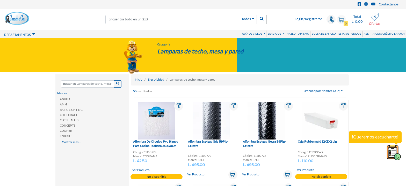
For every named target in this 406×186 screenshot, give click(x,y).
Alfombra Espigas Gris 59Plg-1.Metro (209, 125)
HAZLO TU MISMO (298, 34)
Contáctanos (388, 4)
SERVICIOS (275, 34)
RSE (366, 34)
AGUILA (65, 99)
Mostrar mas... (71, 142)
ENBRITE (66, 136)
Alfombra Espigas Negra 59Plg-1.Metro (264, 125)
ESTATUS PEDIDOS (349, 34)
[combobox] (172, 19)
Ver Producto (141, 170)
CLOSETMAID (69, 120)
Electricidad (156, 80)
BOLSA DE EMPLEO (324, 34)
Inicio (138, 80)
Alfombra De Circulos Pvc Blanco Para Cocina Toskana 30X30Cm (155, 125)
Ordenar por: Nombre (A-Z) (322, 91)
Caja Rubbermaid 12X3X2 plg (319, 123)
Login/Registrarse (308, 19)
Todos (246, 19)
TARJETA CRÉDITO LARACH (388, 34)
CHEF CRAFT (68, 115)
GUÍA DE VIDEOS (252, 34)
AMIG (63, 104)
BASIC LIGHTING (71, 110)
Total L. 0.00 (357, 19)
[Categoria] (87, 84)
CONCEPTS (68, 125)
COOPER (66, 131)
